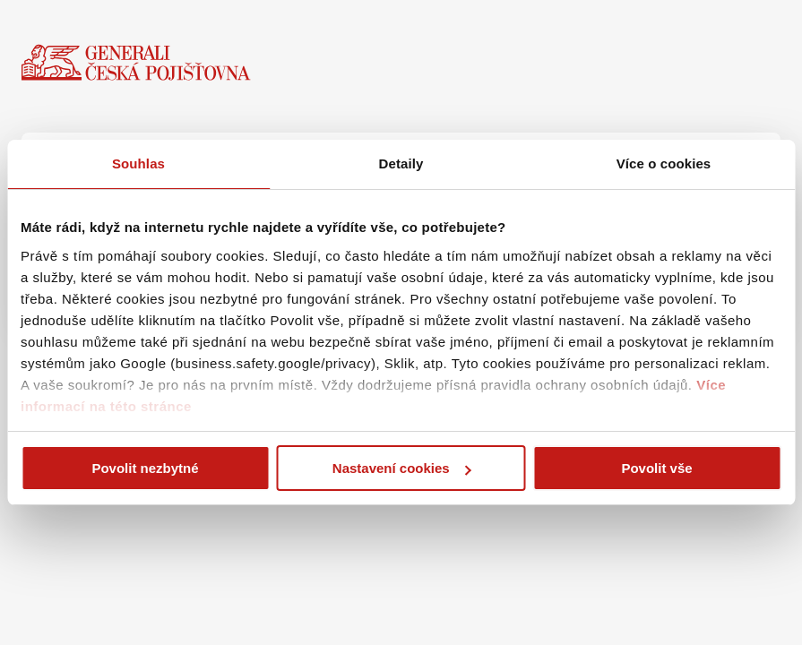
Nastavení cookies (401, 468)
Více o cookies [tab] (664, 163)
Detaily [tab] (401, 163)
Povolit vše (656, 468)
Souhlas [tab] (138, 163)
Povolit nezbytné (144, 468)
